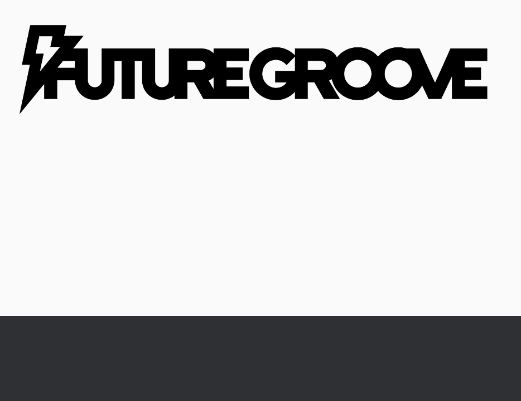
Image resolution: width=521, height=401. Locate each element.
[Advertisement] (260, 232)
